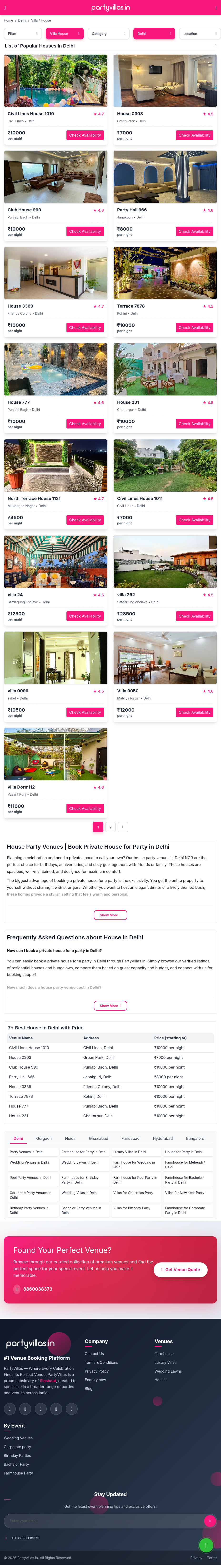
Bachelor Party (16, 1464)
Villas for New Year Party (184, 1193)
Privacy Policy (97, 1371)
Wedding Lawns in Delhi (80, 1162)
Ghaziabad (98, 1138)
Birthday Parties (17, 1455)
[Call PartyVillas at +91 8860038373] (216, 7)
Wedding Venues (18, 1438)
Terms (212, 1558)
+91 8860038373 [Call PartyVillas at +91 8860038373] (25, 1538)
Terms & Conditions (101, 1362)
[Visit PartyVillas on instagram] (25, 1409)
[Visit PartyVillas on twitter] (41, 1409)
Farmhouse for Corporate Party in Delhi (185, 1210)
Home (8, 20)
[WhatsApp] (206, 1545)
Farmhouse (164, 1353)
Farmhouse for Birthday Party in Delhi (80, 1179)
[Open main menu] (5, 7)
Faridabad (130, 1138)
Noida (70, 1138)
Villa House (65, 34)
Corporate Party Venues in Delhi (30, 1195)
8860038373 (37, 1289)
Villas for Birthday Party (131, 1208)
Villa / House (41, 20)
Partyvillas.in (27, 1558)
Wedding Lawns (168, 1371)
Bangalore (195, 1138)
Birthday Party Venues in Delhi (29, 1210)
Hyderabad (163, 1138)
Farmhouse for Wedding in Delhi (134, 1164)
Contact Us (94, 1353)
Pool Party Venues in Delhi (30, 1177)
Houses (161, 1380)
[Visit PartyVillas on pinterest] (56, 1409)
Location (200, 34)
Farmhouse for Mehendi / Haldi (185, 1164)
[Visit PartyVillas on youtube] (72, 1409)
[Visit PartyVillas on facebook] (10, 1409)
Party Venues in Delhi (26, 1152)
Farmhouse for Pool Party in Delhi (135, 1179)
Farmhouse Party (18, 1473)
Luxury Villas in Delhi (129, 1152)
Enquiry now (95, 1380)
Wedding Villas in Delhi (80, 1193)
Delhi (22, 20)
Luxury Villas (165, 1362)
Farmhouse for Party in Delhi (84, 1152)
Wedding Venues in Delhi (29, 1162)
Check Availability (85, 135)
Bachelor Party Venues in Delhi (81, 1210)
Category (108, 34)
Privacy (196, 1558)
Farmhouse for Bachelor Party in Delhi (184, 1179)
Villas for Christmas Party (133, 1193)
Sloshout (48, 1380)
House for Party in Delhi (184, 1152)
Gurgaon (44, 1138)
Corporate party (17, 1447)
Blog (88, 1388)
